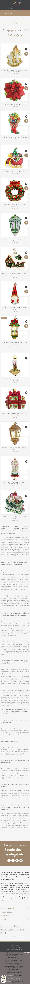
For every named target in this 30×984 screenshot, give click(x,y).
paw (12, 926)
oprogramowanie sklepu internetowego (12, 936)
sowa (22, 926)
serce (16, 926)
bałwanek (22, 929)
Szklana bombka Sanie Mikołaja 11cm (15, 171)
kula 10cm (3, 929)
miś (16, 929)
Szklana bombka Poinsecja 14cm (15, 104)
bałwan (3, 932)
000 (2, 926)
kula (7, 926)
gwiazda (11, 929)
